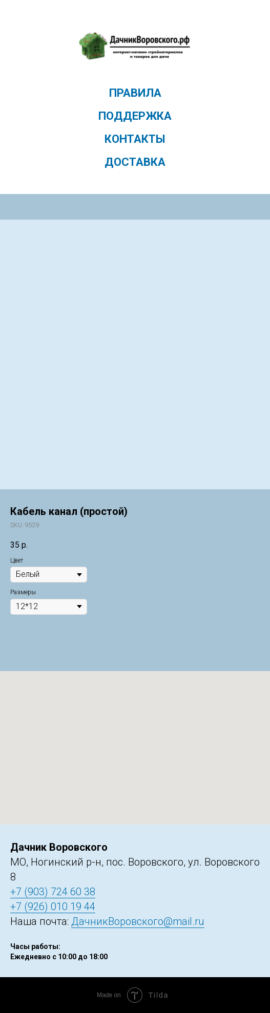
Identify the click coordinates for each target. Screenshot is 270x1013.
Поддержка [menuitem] (135, 116)
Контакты (135, 139)
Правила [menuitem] (135, 93)
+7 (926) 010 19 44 (52, 906)
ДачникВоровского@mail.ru (137, 921)
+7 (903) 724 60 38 (52, 892)
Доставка (135, 162)
